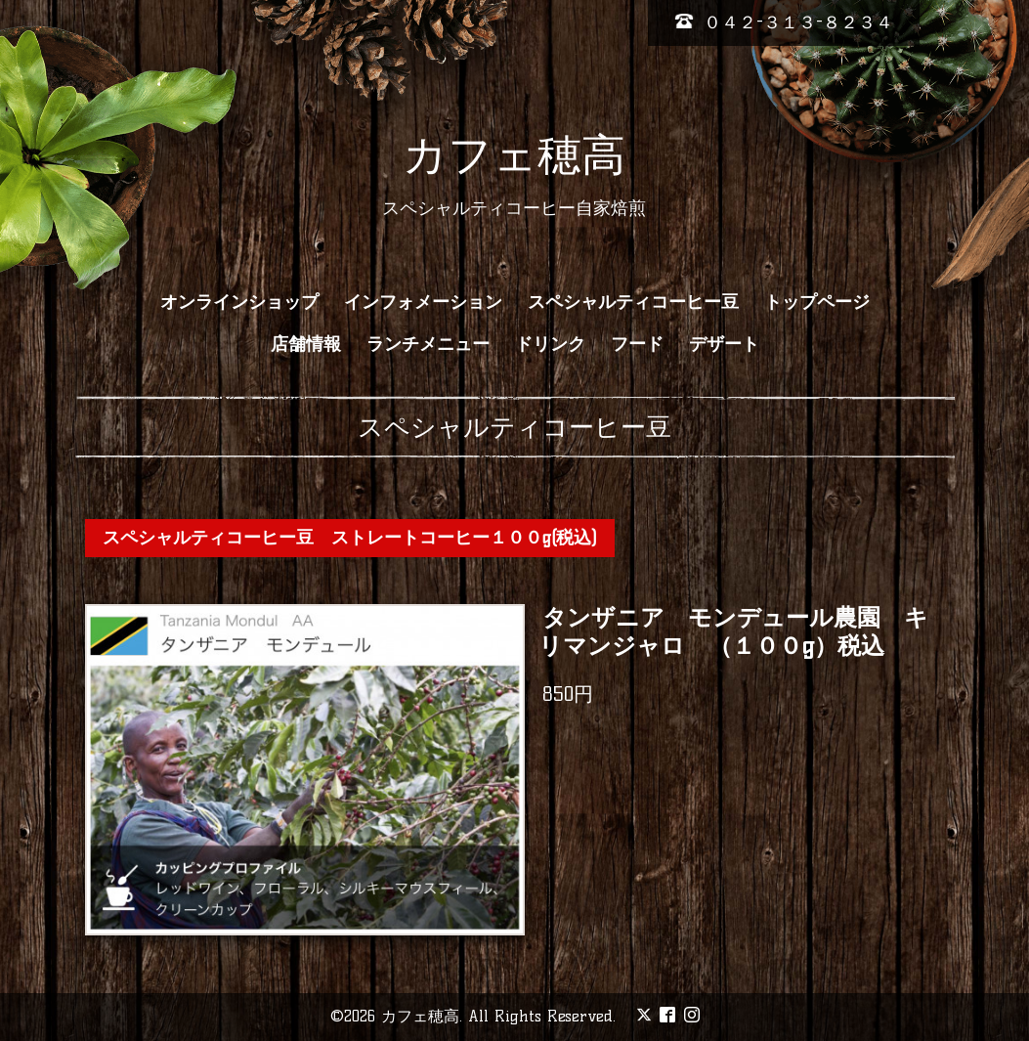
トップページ (817, 302)
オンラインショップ (239, 302)
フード (637, 344)
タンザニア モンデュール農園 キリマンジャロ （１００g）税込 (733, 631)
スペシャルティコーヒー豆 (633, 302)
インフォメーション (423, 302)
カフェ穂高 (514, 154)
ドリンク (550, 344)
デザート (724, 344)
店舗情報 (306, 344)
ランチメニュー (428, 344)
